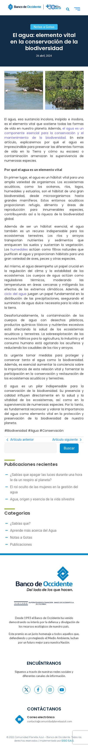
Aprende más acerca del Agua (33, 530)
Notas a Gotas (21, 537)
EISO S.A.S (68, 740)
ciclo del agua (15, 294)
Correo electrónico (41, 717)
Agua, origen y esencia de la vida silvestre (42, 499)
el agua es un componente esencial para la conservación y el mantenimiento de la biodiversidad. (44, 133)
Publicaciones (21, 544)
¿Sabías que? (20, 523)
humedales (19, 249)
